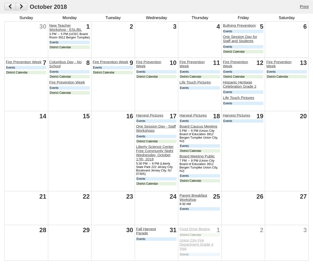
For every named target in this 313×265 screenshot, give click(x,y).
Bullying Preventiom (239, 25)
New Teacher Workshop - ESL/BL (65, 27)
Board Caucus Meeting (198, 126)
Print (304, 6)
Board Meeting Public (197, 156)
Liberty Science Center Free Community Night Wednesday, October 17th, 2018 (155, 153)
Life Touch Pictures (195, 82)
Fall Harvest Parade (146, 231)
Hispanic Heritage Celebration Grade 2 (240, 84)
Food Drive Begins (194, 229)
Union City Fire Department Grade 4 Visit (196, 244)
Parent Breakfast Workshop (193, 197)
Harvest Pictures (149, 115)
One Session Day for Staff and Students (240, 39)
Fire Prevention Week (24, 62)
